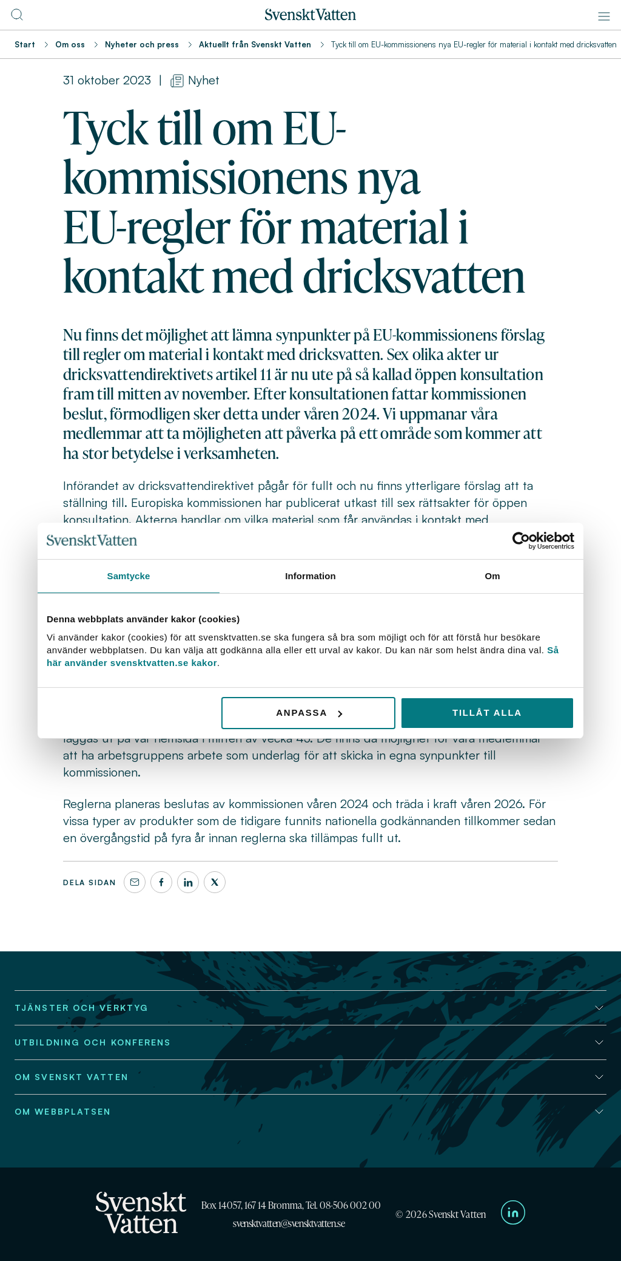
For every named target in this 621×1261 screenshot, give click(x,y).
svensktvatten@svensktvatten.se (288, 1223)
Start (25, 44)
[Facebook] (161, 882)
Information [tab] (310, 575)
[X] (215, 882)
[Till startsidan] (310, 17)
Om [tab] (492, 575)
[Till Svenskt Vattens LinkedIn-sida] (513, 1214)
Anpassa (309, 712)
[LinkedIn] (188, 882)
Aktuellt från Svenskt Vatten (255, 44)
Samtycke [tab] (128, 575)
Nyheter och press (142, 44)
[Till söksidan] (17, 18)
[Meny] (604, 16)
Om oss (70, 44)
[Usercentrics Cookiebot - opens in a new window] (521, 540)
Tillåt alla (487, 712)
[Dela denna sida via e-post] (135, 882)
